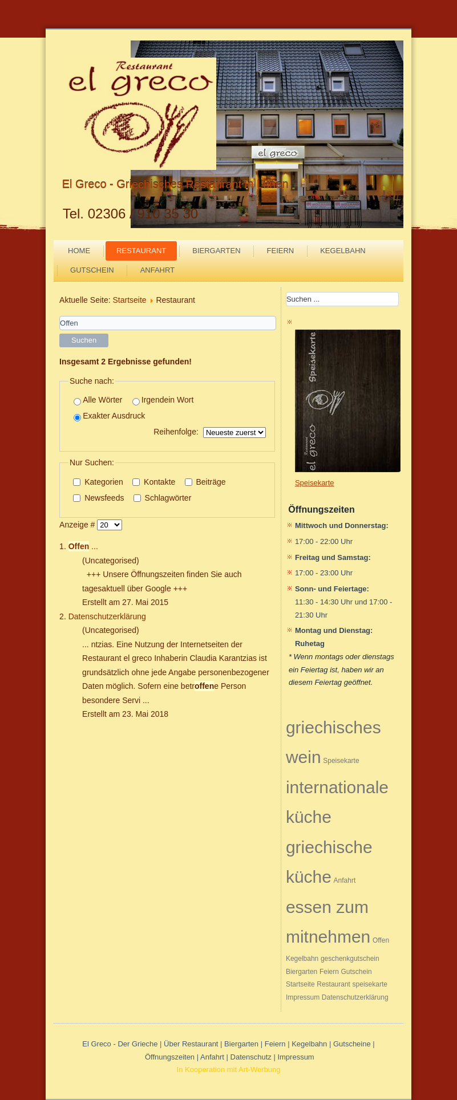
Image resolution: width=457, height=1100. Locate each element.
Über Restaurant (191, 1044)
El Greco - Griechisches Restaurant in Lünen (175, 184)
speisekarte (370, 984)
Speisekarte (341, 761)
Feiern (280, 250)
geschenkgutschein (350, 959)
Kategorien (98, 481)
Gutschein (92, 270)
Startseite (129, 300)
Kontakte (153, 481)
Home (79, 250)
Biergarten (216, 250)
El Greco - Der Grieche (119, 1044)
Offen (381, 940)
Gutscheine (352, 1044)
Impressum (303, 997)
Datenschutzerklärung (107, 616)
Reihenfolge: (176, 431)
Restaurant (141, 250)
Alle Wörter (98, 400)
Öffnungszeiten (170, 1057)
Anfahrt (157, 270)
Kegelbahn (342, 250)
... (83, 546)
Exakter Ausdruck (109, 416)
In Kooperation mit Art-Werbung (229, 1069)
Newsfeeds (98, 497)
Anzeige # (78, 524)
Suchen (83, 340)
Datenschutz (252, 1057)
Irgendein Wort (163, 400)
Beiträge (205, 481)
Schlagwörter (163, 497)
